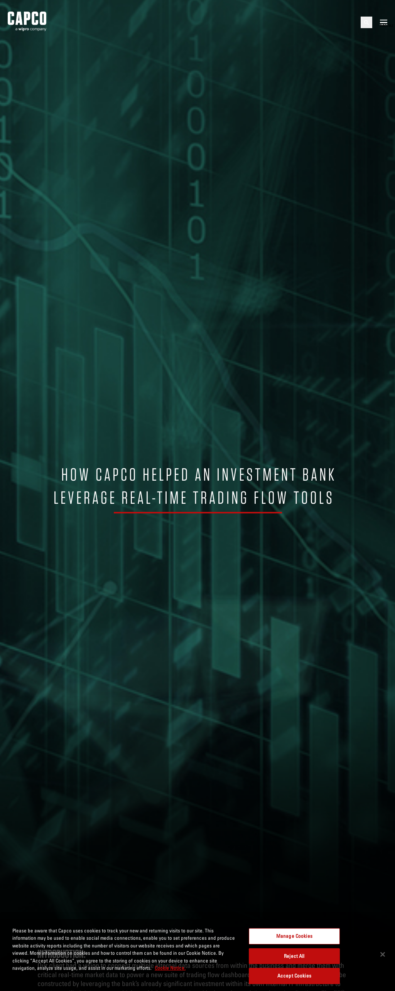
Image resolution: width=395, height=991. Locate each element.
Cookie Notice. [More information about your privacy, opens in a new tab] (170, 968)
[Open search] (366, 22)
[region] (197, 955)
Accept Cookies (294, 975)
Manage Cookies (294, 936)
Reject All (294, 956)
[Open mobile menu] (383, 22)
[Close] (382, 954)
